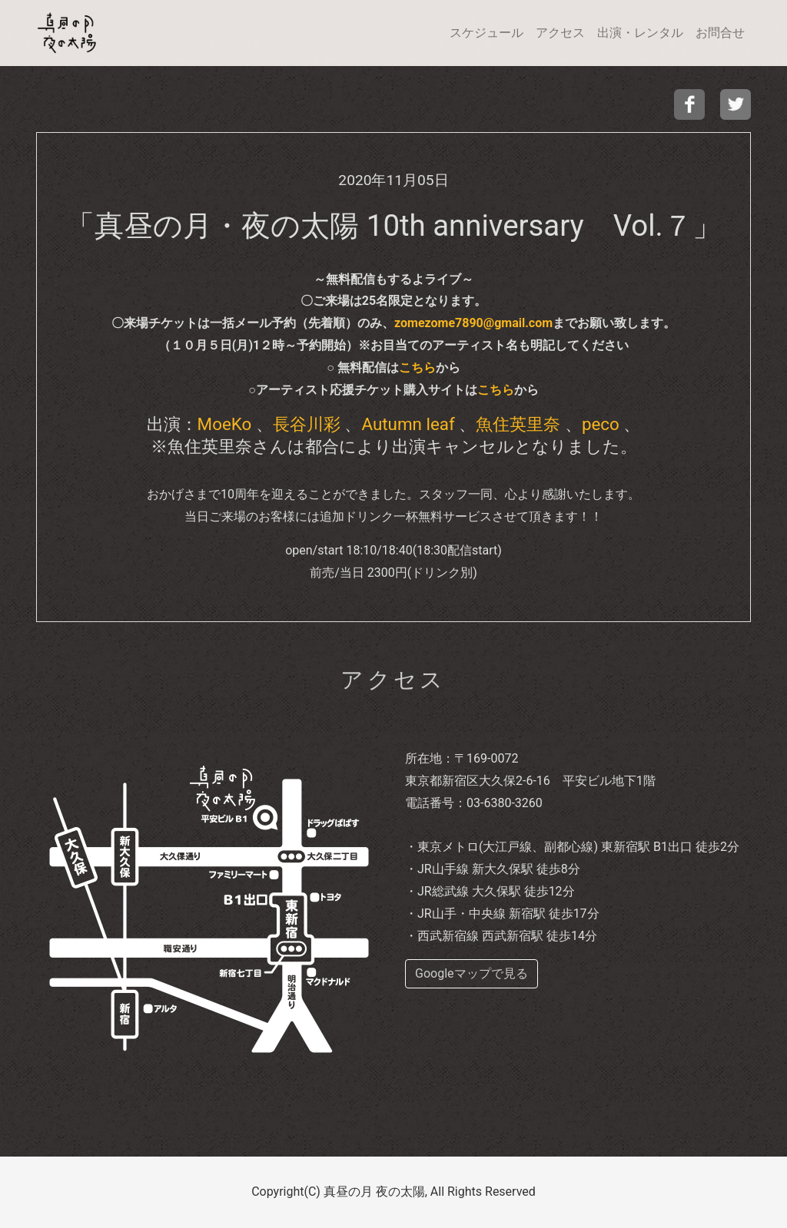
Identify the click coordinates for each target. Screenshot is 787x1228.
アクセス (560, 32)
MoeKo (225, 424)
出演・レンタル (640, 32)
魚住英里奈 (518, 424)
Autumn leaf (407, 424)
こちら (417, 367)
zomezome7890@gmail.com (473, 323)
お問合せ (720, 32)
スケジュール (486, 32)
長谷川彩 (306, 424)
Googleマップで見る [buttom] (471, 973)
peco (600, 424)
